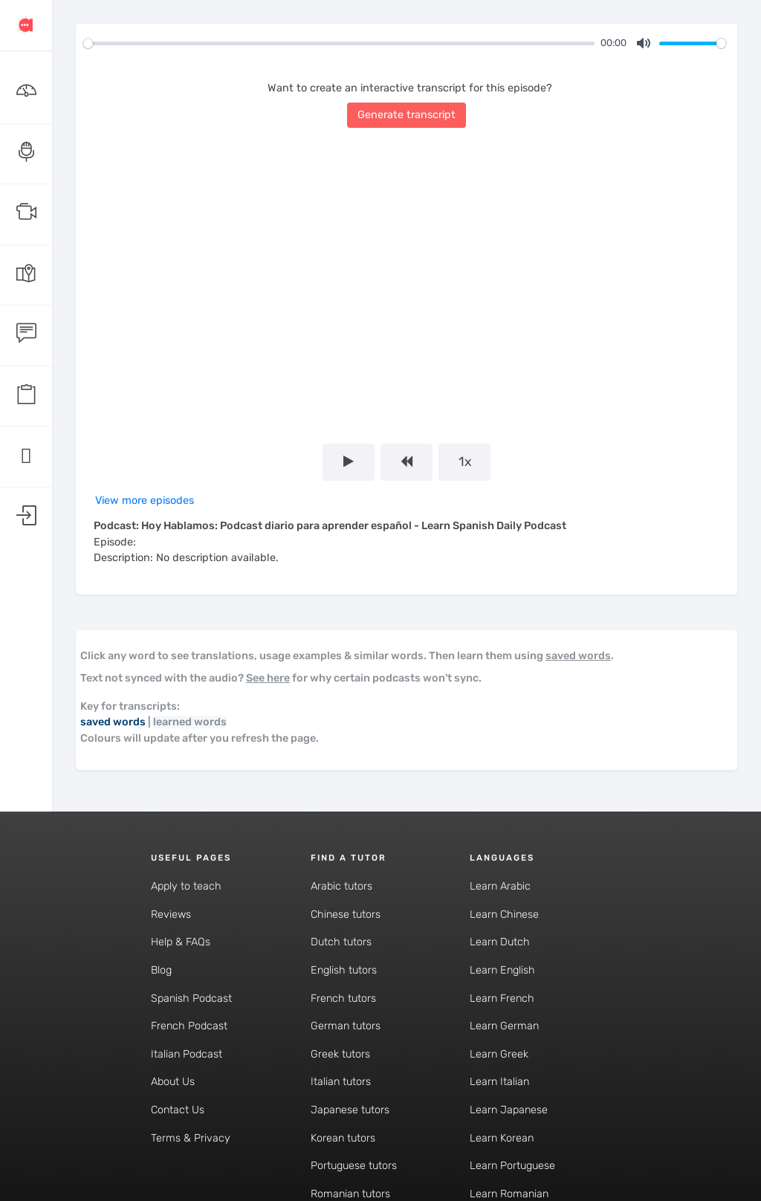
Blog (161, 970)
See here (268, 678)
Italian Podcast (186, 1054)
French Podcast (189, 1026)
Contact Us (177, 1110)
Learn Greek (499, 1054)
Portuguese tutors (354, 1165)
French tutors (343, 998)
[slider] (339, 43)
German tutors (345, 1026)
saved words (578, 656)
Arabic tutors (341, 886)
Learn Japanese (509, 1110)
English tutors (344, 970)
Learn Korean (502, 1138)
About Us (173, 1081)
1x (465, 461)
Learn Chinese (504, 914)
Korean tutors (343, 1138)
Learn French (502, 998)
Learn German (504, 1026)
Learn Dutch (500, 942)
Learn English (502, 970)
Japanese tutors (350, 1110)
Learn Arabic (500, 886)
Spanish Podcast (191, 998)
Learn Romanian (509, 1194)
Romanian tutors (350, 1194)
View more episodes (144, 500)
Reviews (171, 914)
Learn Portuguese (512, 1165)
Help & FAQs (180, 942)
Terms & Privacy (190, 1138)
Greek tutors (340, 1054)
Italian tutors (341, 1081)
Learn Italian (499, 1081)
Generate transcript (406, 115)
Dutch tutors (341, 942)
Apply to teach (186, 886)
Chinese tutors (345, 914)
